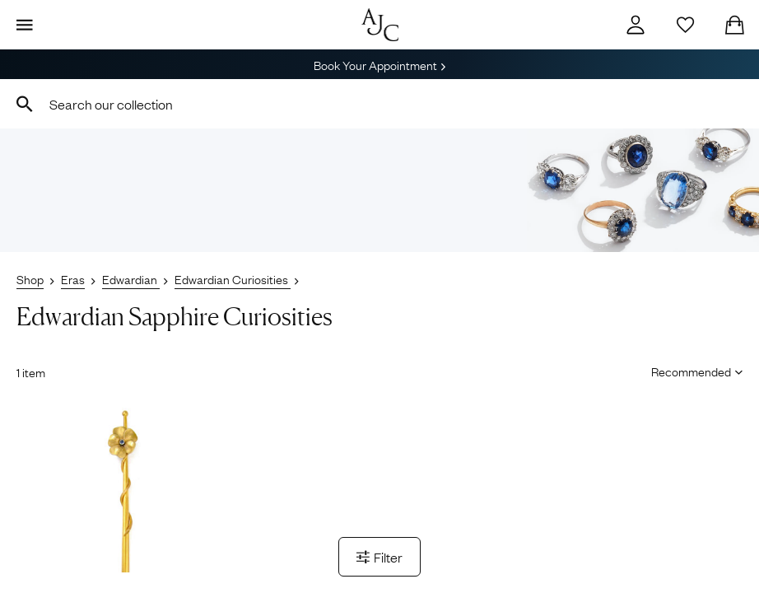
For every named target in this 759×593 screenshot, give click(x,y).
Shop (30, 278)
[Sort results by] (691, 371)
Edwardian (131, 278)
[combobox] (379, 103)
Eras (73, 278)
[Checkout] (734, 24)
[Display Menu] (24, 24)
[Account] (635, 24)
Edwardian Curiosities (233, 278)
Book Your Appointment (379, 64)
